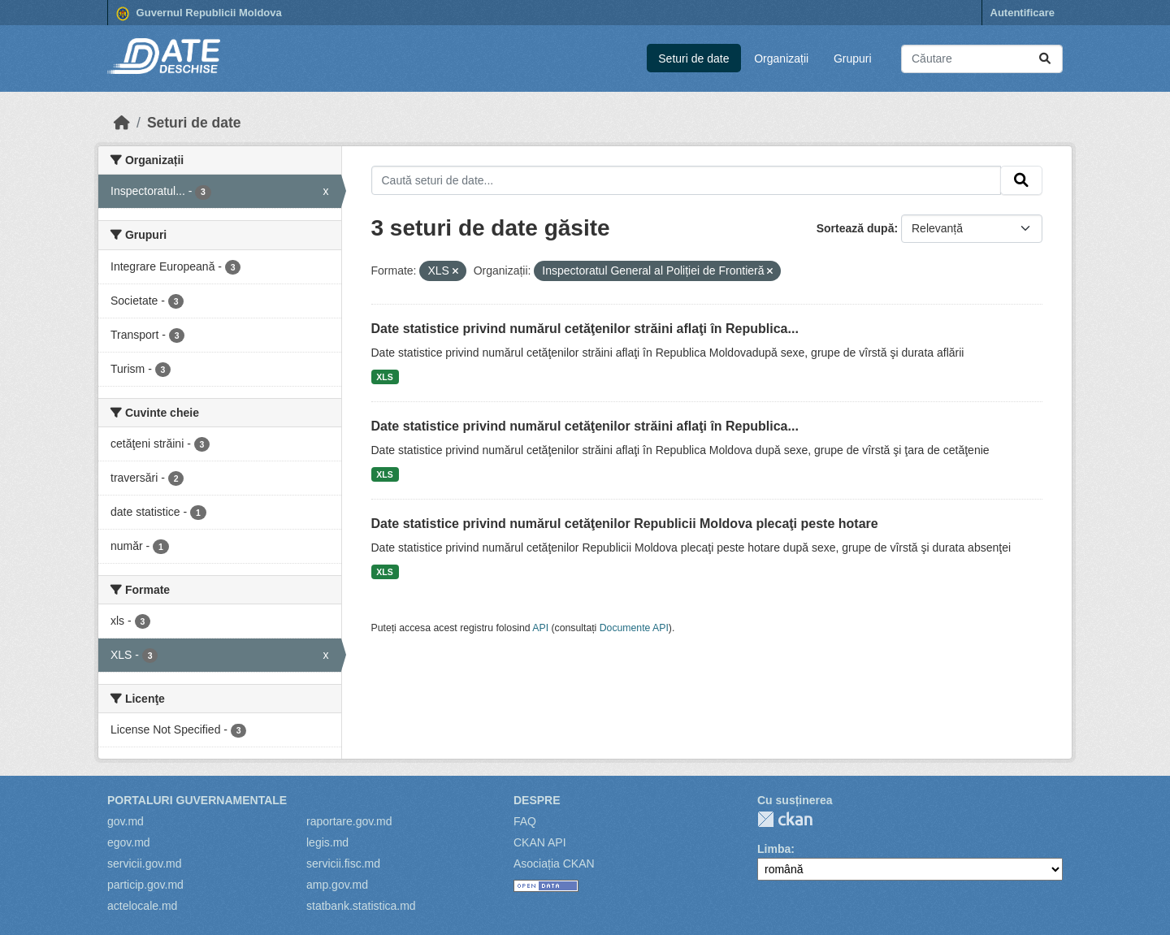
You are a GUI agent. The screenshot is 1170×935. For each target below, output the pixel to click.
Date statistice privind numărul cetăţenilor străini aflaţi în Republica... (585, 328)
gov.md (125, 821)
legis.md (327, 842)
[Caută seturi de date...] (982, 59)
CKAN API (540, 842)
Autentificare (1022, 12)
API (540, 628)
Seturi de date (693, 58)
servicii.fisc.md (343, 863)
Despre (537, 800)
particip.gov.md (145, 884)
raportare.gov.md (349, 821)
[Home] (122, 123)
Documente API (634, 628)
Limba (774, 848)
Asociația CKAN (554, 863)
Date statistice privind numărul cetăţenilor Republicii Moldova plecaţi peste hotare (624, 523)
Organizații (781, 58)
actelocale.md (142, 905)
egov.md (128, 842)
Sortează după (856, 228)
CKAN (784, 819)
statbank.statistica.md (361, 905)
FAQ (525, 821)
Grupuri (853, 58)
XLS (384, 377)
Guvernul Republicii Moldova (199, 13)
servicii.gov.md (144, 863)
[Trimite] (1045, 59)
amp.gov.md (337, 884)
